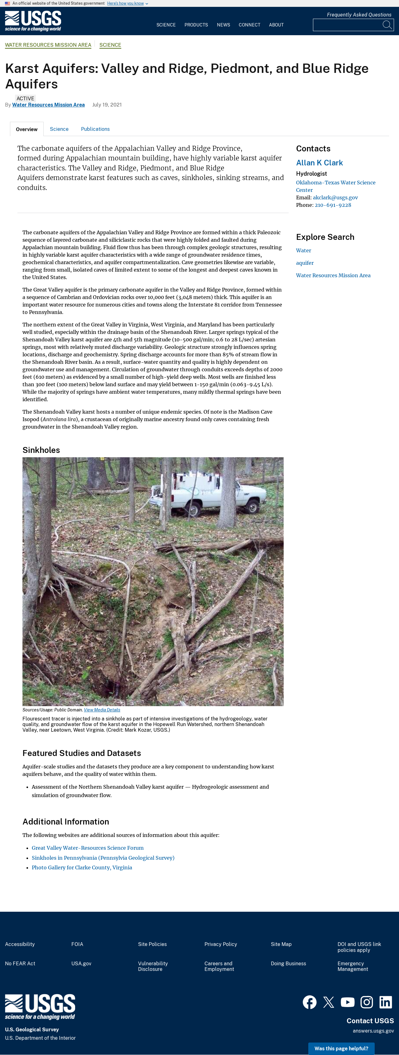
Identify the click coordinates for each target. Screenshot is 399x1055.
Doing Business (288, 964)
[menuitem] (166, 21)
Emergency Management (353, 966)
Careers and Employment (219, 966)
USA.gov (81, 964)
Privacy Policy (220, 944)
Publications (95, 129)
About (276, 24)
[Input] (353, 25)
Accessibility (20, 944)
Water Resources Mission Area (48, 45)
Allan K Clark (319, 162)
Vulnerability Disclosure (153, 966)
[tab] (27, 129)
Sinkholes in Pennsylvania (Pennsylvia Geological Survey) (103, 858)
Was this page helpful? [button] (341, 1049)
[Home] (33, 30)
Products (196, 24)
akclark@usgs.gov (335, 197)
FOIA (77, 944)
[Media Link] (153, 582)
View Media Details (102, 709)
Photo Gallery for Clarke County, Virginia (82, 867)
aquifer (305, 263)
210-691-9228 (333, 205)
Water (303, 250)
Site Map (281, 944)
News (223, 24)
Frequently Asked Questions (359, 15)
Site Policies (152, 944)
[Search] (388, 25)
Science (166, 24)
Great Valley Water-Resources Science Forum (88, 848)
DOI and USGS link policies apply (359, 947)
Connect (249, 24)
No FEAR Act (20, 964)
